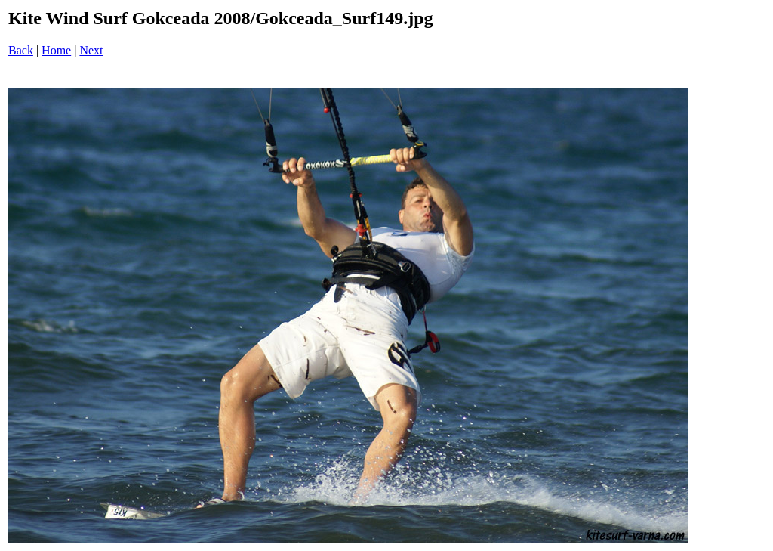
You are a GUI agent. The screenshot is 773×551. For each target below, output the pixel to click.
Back (20, 50)
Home (56, 50)
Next (91, 50)
